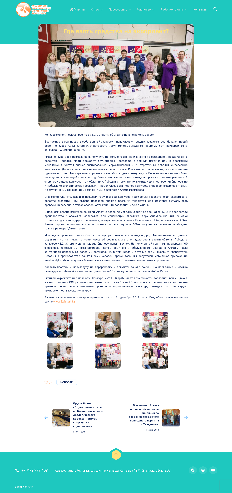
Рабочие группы (172, 9)
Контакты (200, 9)
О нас (95, 9)
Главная (77, 9)
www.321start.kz (64, 301)
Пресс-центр (118, 9)
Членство (144, 9)
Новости (66, 382)
